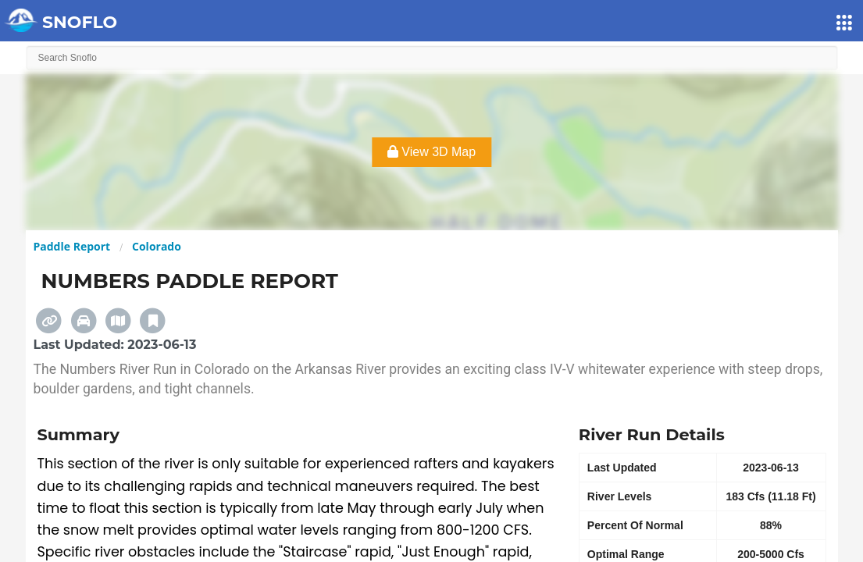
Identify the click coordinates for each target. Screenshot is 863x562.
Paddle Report (72, 246)
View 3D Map (431, 151)
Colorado (156, 246)
